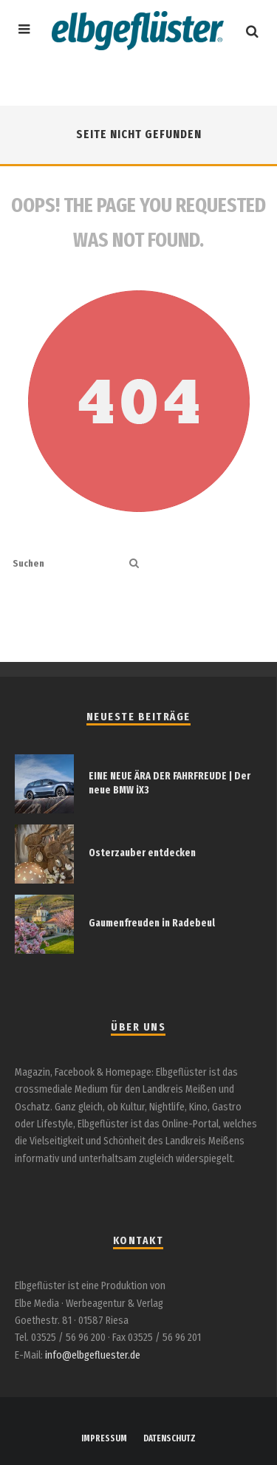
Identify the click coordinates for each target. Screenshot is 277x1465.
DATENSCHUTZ (169, 1438)
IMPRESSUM (104, 1438)
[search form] (68, 564)
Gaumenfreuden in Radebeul (152, 923)
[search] (134, 564)
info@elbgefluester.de (92, 1355)
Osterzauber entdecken (142, 853)
